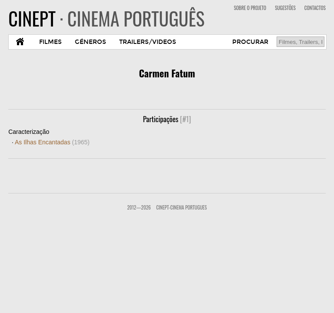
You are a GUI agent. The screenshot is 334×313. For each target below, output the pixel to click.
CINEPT (106, 18)
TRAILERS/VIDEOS (147, 42)
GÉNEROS (90, 42)
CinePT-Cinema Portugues (181, 207)
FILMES (50, 42)
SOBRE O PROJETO (250, 7)
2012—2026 (138, 207)
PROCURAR (250, 42)
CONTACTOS (315, 7)
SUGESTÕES (285, 7)
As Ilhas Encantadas (52, 142)
